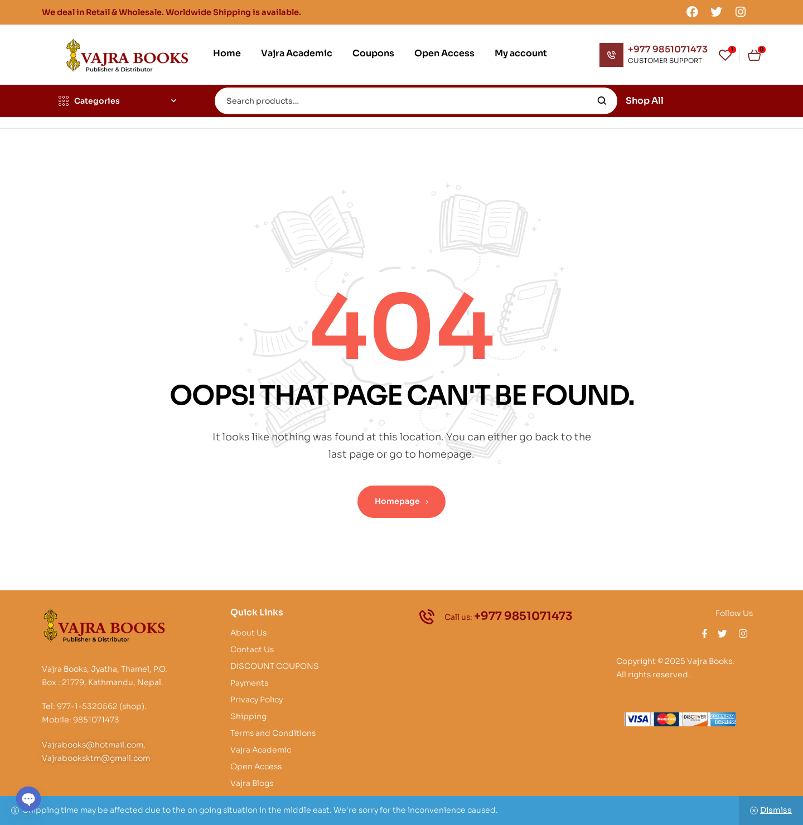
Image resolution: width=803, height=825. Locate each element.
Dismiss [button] (776, 810)
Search (602, 101)
